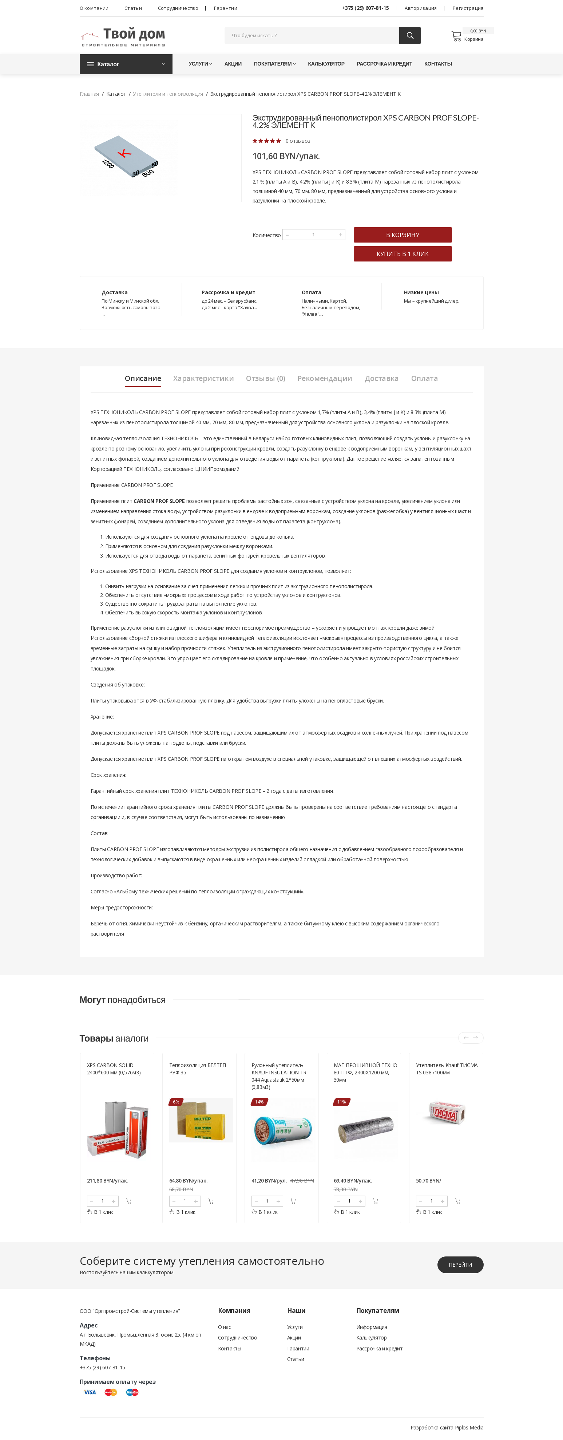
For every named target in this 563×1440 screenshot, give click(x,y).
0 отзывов (298, 142)
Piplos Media (469, 1430)
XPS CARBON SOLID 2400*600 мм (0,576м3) (114, 1071)
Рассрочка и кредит (384, 65)
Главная (89, 95)
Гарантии (225, 8)
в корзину (406, 237)
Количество (267, 236)
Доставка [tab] (383, 380)
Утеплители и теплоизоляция (168, 95)
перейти (460, 1267)
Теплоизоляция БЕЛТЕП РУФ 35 (197, 1071)
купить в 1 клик (406, 256)
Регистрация (468, 8)
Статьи (133, 8)
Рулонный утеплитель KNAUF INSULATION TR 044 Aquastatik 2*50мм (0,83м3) (278, 1078)
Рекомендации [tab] (325, 380)
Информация (372, 1329)
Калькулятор (326, 65)
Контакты (438, 65)
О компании (94, 8)
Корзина (467, 37)
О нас (224, 1329)
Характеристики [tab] (202, 380)
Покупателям (275, 65)
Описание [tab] (141, 380)
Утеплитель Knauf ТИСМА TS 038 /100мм (447, 1071)
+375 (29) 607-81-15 (365, 7)
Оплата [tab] (426, 380)
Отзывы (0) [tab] (265, 380)
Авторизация (421, 8)
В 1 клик (100, 1214)
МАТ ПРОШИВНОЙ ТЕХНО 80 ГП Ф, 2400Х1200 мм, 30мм (365, 1075)
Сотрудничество (178, 8)
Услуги (201, 65)
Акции (233, 65)
